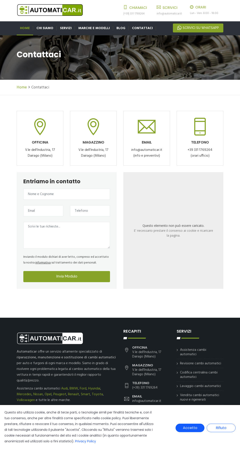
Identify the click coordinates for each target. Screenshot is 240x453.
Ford (83, 388)
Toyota (97, 394)
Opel (48, 394)
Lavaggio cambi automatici (200, 386)
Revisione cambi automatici (200, 363)
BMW (74, 388)
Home (25, 28)
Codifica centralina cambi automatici (199, 375)
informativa (43, 262)
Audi (64, 388)
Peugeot (59, 394)
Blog (120, 28)
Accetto (190, 427)
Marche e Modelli (94, 28)
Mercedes (24, 394)
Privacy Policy (85, 441)
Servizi (66, 28)
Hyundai (94, 388)
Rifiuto (221, 427)
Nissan (38, 394)
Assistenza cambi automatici (193, 352)
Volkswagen (26, 400)
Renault (73, 394)
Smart (85, 394)
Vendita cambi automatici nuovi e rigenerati (199, 397)
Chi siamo (44, 28)
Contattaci (142, 28)
